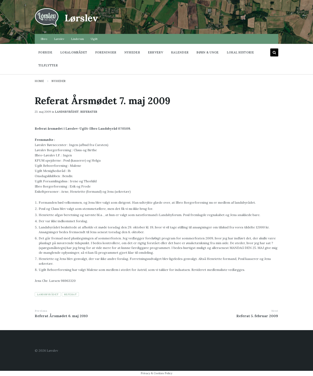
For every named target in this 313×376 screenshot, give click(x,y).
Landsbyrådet (67, 111)
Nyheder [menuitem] (132, 52)
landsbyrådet (48, 294)
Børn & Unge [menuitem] (207, 52)
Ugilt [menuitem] (94, 39)
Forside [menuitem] (45, 52)
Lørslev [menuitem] (59, 39)
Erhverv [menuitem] (155, 52)
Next (274, 311)
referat (70, 294)
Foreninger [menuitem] (105, 52)
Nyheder (59, 81)
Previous (41, 311)
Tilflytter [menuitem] (48, 65)
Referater (88, 111)
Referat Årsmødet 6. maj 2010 (61, 316)
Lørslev (82, 18)
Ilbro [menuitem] (44, 39)
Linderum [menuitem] (77, 39)
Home (39, 81)
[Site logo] (47, 26)
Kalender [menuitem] (179, 52)
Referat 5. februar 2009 (257, 316)
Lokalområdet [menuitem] (73, 52)
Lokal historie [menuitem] (240, 52)
